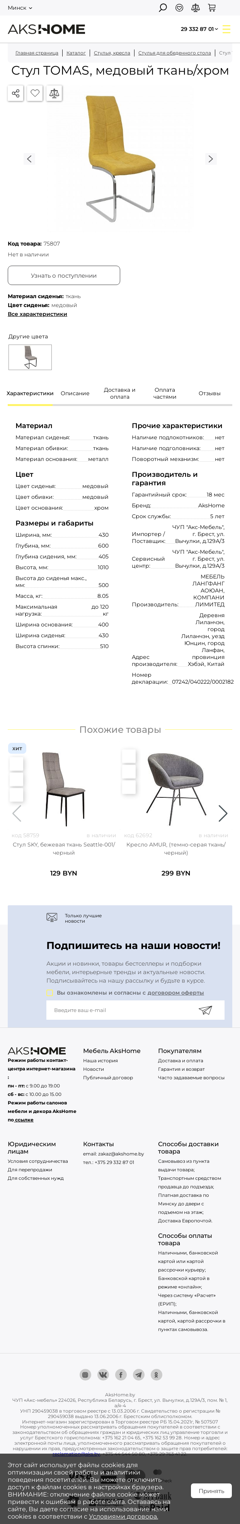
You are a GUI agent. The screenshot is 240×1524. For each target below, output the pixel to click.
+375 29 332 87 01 (114, 1162)
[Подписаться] (205, 1010)
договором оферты (176, 992)
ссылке (24, 1120)
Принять (211, 1491)
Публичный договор (108, 1077)
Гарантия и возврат (181, 1069)
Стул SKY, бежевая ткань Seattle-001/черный (64, 848)
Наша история (100, 1060)
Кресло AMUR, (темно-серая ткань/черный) (176, 848)
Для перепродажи (30, 1169)
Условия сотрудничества (38, 1161)
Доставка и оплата (180, 1060)
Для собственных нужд (36, 1178)
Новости (93, 1069)
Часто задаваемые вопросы (191, 1077)
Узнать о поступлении (64, 275)
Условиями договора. (123, 1516)
